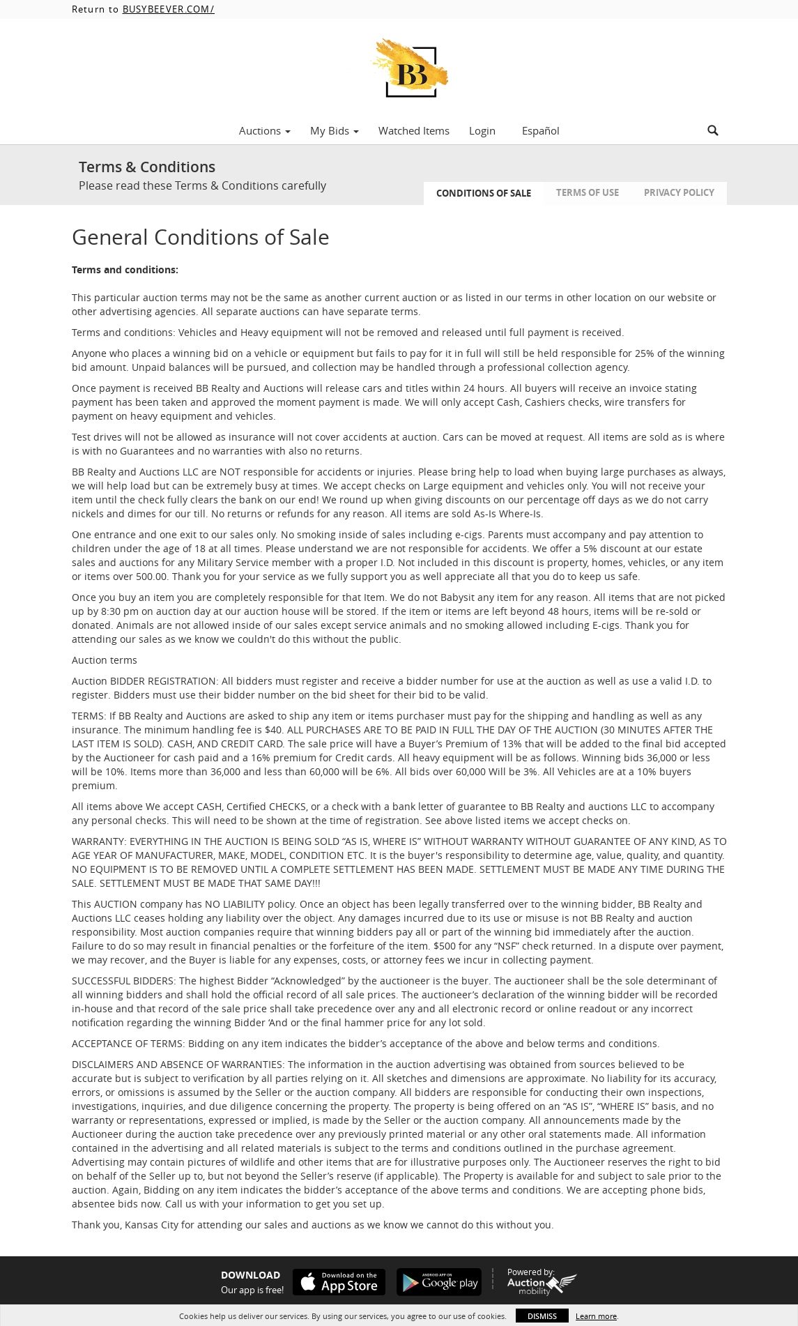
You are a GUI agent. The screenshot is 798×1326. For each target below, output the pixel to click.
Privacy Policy (679, 192)
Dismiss (542, 1316)
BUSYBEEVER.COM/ (169, 9)
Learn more (596, 1316)
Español (541, 130)
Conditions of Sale (483, 193)
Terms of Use (587, 192)
